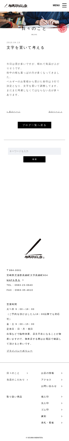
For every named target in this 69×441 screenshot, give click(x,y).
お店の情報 (47, 373)
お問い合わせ (34, 207)
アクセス (46, 380)
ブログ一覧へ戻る (34, 125)
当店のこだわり (16, 380)
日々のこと (13, 373)
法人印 (45, 403)
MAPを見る (13, 280)
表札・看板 (47, 422)
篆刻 (43, 416)
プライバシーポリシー (20, 351)
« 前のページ (13, 112)
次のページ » (55, 112)
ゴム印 (45, 409)
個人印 (45, 397)
